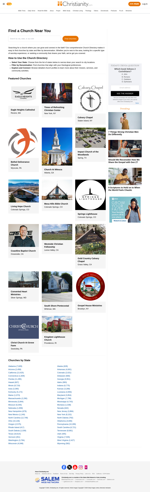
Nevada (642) (63, 408)
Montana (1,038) (64, 405)
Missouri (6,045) (15, 405)
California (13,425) (16, 373)
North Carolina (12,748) (18, 418)
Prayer (58, 11)
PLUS (121, 11)
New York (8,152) (64, 414)
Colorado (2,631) (64, 373)
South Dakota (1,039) (17, 431)
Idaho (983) (62, 382)
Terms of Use (64, 473)
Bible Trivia (21, 11)
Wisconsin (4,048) (15, 443)
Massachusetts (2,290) (17, 398)
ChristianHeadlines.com (91, 481)
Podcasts (114, 11)
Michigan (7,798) (64, 398)
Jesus (52, 11)
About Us (37, 473)
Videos (96, 11)
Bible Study (66, 11)
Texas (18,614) (14, 434)
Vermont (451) (14, 437)
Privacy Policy (79, 473)
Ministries (129, 11)
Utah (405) (61, 434)
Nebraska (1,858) (15, 408)
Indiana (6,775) (63, 386)
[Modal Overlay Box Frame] (125, 84)
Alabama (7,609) (15, 366)
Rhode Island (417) (16, 427)
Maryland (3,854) (64, 395)
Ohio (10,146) (14, 421)
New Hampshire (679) (17, 411)
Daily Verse (31, 11)
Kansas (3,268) (63, 389)
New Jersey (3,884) (65, 411)
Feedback (56, 473)
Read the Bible (42, 11)
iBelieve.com (110, 479)
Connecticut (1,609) (16, 376)
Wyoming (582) (63, 443)
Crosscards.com (79, 479)
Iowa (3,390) (13, 389)
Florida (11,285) (15, 379)
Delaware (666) (63, 376)
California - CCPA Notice (103, 473)
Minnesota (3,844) (15, 402)
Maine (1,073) (14, 395)
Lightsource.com (68, 481)
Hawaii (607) (13, 382)
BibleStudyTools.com (67, 479)
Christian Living (78, 11)
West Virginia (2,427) (66, 440)
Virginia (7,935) (63, 437)
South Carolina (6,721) (66, 427)
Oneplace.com (79, 481)
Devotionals (104, 11)
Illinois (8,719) (14, 386)
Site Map (71, 473)
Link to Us (88, 473)
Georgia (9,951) (63, 379)
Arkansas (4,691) (64, 369)
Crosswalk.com (91, 479)
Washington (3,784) (16, 440)
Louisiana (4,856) (64, 392)
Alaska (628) (62, 366)
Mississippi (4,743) (65, 402)
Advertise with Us (46, 473)
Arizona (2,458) (14, 369)
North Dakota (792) (65, 418)
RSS (93, 473)
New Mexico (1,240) (16, 414)
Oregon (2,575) (14, 424)
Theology (88, 11)
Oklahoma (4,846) (64, 421)
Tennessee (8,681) (65, 431)
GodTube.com (101, 479)
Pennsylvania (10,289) (66, 424)
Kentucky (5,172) (15, 392)
